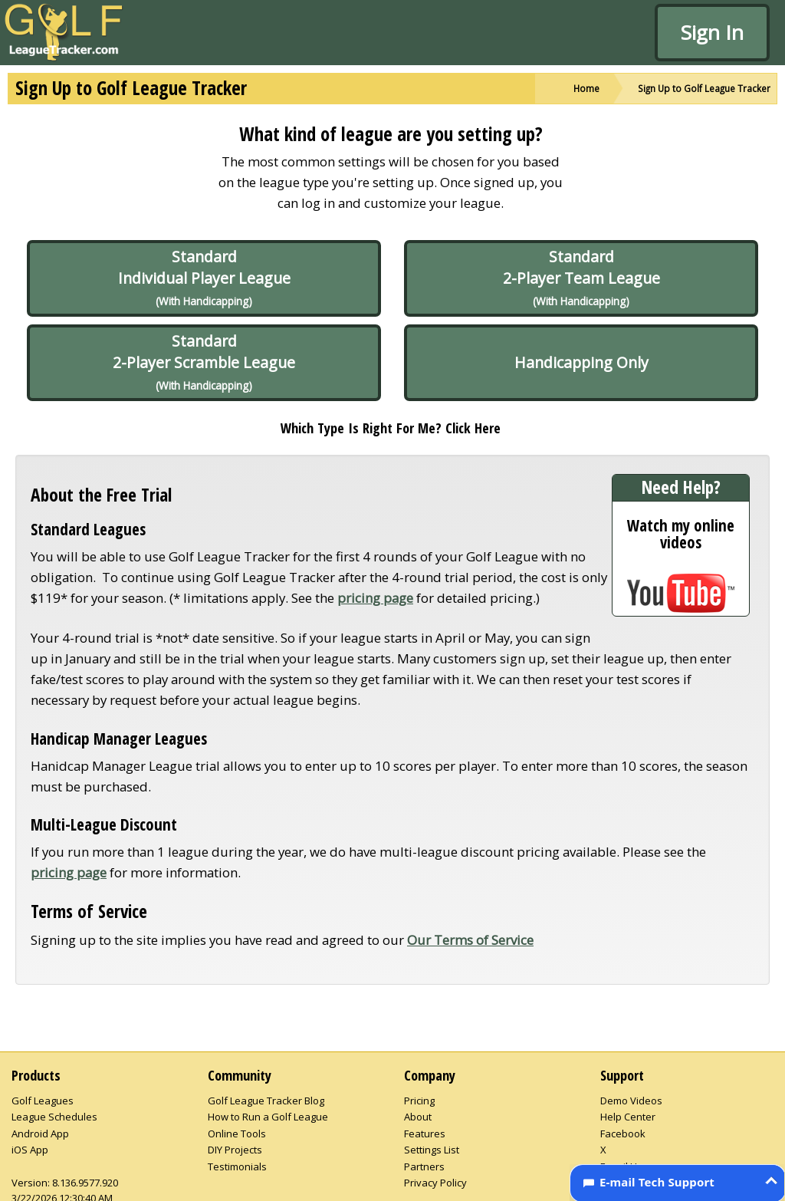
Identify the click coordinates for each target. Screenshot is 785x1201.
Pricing (419, 1100)
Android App (40, 1133)
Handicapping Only (581, 362)
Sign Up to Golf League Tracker (704, 88)
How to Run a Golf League (268, 1117)
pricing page (375, 598)
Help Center (627, 1117)
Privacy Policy (435, 1182)
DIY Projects (235, 1150)
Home (586, 88)
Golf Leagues (42, 1100)
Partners (424, 1166)
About (418, 1117)
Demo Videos (631, 1100)
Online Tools (237, 1133)
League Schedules (54, 1117)
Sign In (712, 32)
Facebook (622, 1133)
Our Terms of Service (470, 940)
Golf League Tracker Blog (266, 1100)
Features (424, 1133)
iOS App (29, 1150)
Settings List (431, 1150)
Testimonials (237, 1166)
